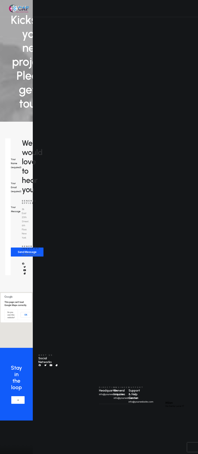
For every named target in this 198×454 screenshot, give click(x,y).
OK (25, 315)
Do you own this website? (11, 315)
